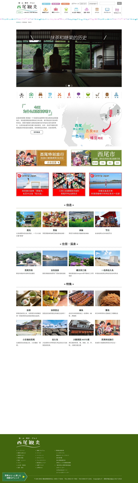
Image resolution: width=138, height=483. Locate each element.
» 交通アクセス (39, 465)
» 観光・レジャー (21, 460)
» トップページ (20, 450)
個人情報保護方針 (60, 460)
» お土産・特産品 (21, 465)
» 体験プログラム (40, 450)
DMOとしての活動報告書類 (63, 462)
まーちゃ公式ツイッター (62, 472)
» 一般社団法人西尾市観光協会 (63, 465)
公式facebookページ (61, 470)
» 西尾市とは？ (20, 455)
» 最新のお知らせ (21, 452)
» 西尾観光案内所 (59, 450)
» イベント (38, 452)
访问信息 (37, 132)
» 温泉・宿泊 (19, 467)
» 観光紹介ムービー (40, 462)
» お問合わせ (39, 467)
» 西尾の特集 (19, 457)
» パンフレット (39, 455)
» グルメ (18, 462)
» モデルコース (39, 457)
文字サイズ (76, 3)
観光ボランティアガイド (62, 455)
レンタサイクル (59, 452)
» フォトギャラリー (40, 460)
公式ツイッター (59, 467)
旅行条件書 (58, 457)
